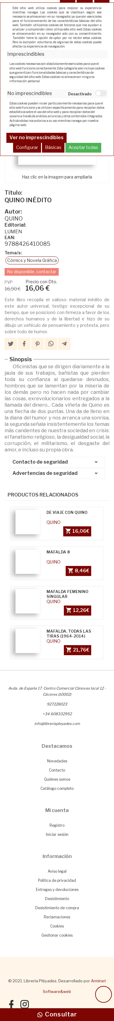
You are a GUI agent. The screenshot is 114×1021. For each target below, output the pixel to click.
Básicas (53, 147)
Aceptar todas (83, 147)
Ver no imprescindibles (36, 137)
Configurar (27, 147)
